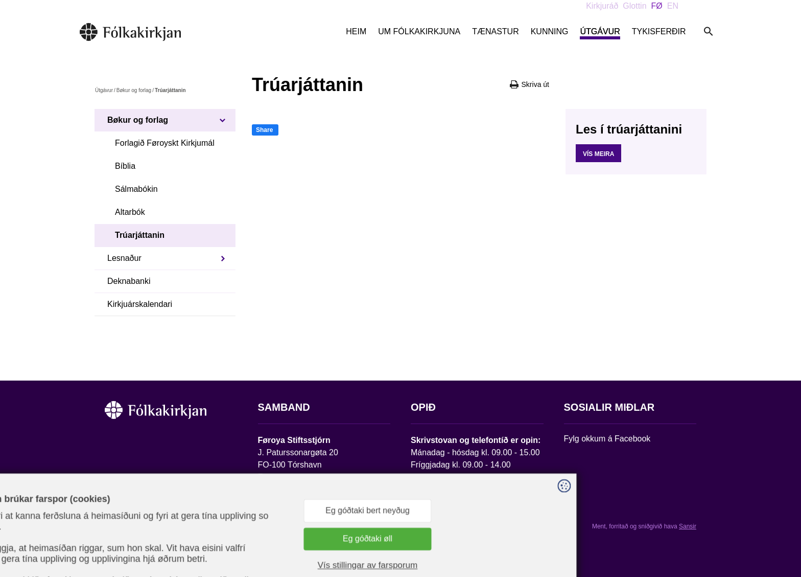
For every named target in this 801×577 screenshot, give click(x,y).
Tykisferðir (659, 31)
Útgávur (600, 31)
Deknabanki (129, 281)
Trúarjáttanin (139, 235)
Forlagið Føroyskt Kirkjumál (165, 143)
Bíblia (125, 166)
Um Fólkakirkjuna (419, 31)
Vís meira (598, 154)
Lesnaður (124, 258)
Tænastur (495, 31)
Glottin (634, 6)
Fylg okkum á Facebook (607, 438)
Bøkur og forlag (133, 90)
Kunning (550, 31)
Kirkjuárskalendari (139, 304)
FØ (657, 6)
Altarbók (130, 212)
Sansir (687, 526)
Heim (356, 31)
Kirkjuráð (602, 6)
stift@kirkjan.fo (285, 509)
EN (672, 6)
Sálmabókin (136, 189)
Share (264, 130)
